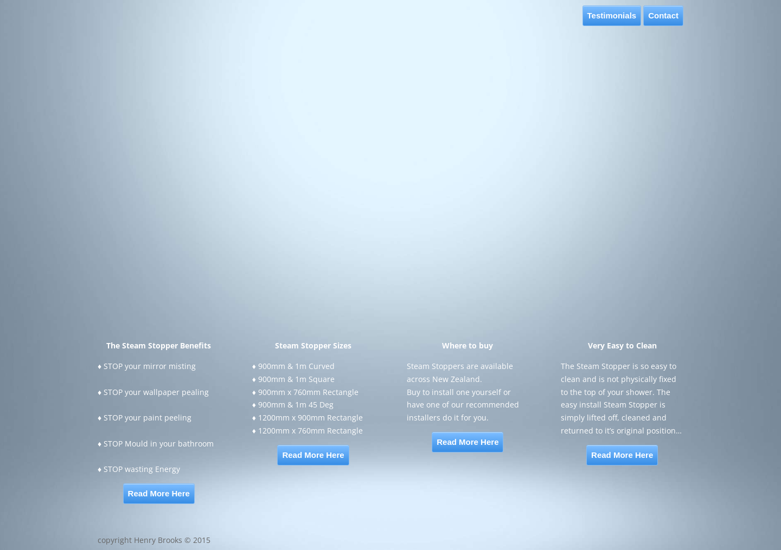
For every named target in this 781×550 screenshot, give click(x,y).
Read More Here (159, 493)
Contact (663, 15)
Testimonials (612, 15)
